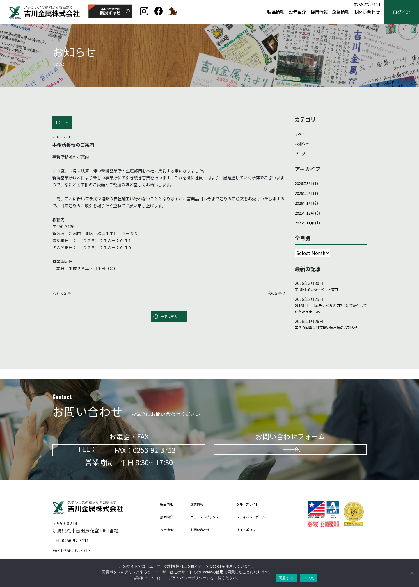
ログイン (401, 12)
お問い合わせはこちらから (290, 450)
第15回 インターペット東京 (320, 290)
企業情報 (340, 12)
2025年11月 (306, 222)
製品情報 (276, 12)
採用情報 (319, 12)
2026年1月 (305, 203)
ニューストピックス (209, 517)
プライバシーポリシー (263, 517)
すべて (300, 134)
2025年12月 (306, 212)
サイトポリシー (257, 530)
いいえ (308, 578)
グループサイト (257, 504)
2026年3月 (305, 183)
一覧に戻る (169, 317)
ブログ (301, 153)
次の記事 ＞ (275, 293)
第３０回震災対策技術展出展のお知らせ (329, 334)
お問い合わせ (367, 12)
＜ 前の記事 (63, 293)
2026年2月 (305, 193)
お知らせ (303, 144)
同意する (286, 578)
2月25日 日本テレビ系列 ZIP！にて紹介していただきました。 (330, 310)
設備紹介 (297, 12)
